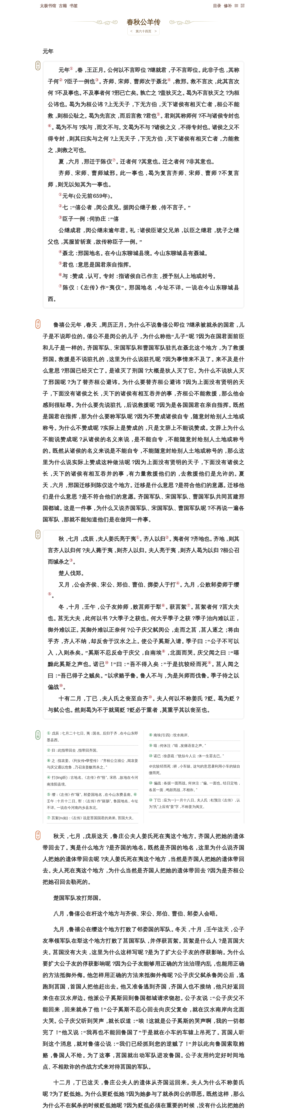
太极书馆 (48, 5)
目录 (217, 5)
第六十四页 (143, 31)
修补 (228, 5)
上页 (236, 1085)
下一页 (143, 1085)
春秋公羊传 (143, 22)
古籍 (63, 5)
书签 (74, 5)
